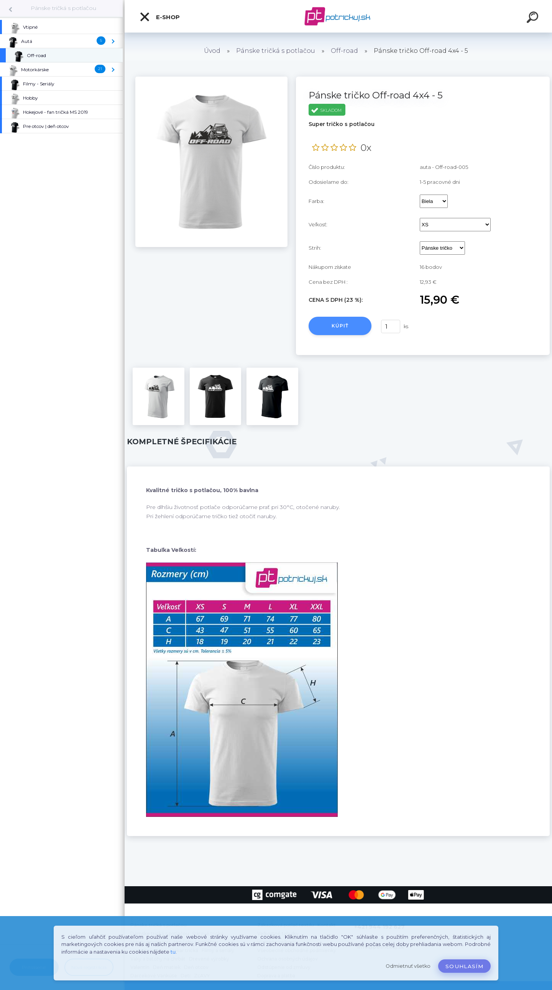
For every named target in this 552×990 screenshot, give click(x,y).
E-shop (159, 16)
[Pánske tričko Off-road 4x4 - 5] (211, 79)
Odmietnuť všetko (408, 966)
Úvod (212, 50)
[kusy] (390, 326)
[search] (533, 18)
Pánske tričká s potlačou (63, 8)
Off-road (344, 50)
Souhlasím (464, 966)
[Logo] (338, 16)
